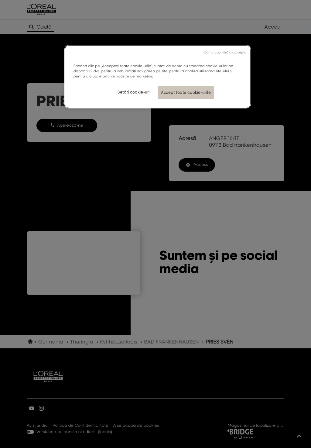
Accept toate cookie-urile (186, 92)
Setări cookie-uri (134, 92)
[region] (157, 76)
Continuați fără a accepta (225, 52)
